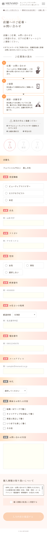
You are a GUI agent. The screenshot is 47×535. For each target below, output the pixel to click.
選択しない (14, 272)
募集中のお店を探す (29, 10)
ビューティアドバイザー (19, 186)
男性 (32, 265)
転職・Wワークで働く (16, 409)
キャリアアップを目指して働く (20, 413)
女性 (11, 265)
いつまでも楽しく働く (16, 423)
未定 (11, 200)
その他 (10, 428)
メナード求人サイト (12, 10)
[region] (24, 490)
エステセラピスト (17, 193)
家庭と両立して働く (15, 418)
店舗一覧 (41, 10)
